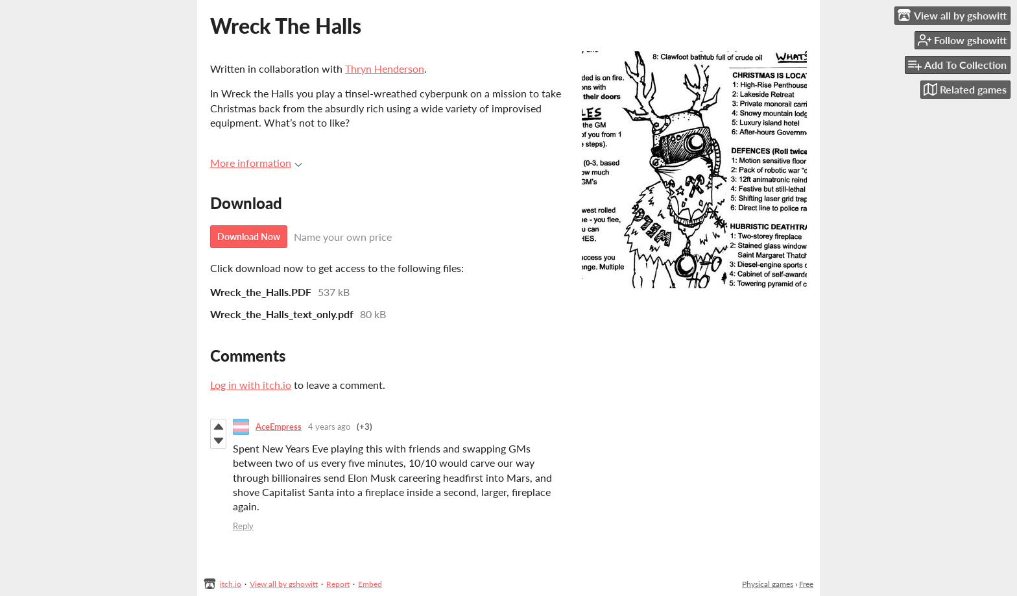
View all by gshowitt (284, 584)
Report (338, 584)
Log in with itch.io (250, 385)
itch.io (230, 584)
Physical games (767, 584)
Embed (370, 584)
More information (256, 162)
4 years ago (329, 426)
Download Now (248, 236)
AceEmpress (279, 426)
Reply (243, 526)
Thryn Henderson (384, 68)
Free (806, 584)
